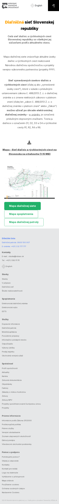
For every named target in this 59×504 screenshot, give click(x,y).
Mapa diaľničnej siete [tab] (22, 205)
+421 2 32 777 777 (18, 246)
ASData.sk (54, 500)
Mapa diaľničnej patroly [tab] (24, 222)
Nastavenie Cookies (10, 492)
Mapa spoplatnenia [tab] (21, 214)
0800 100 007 (23, 242)
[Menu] (53, 5)
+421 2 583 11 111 (13, 260)
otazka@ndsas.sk (16, 256)
